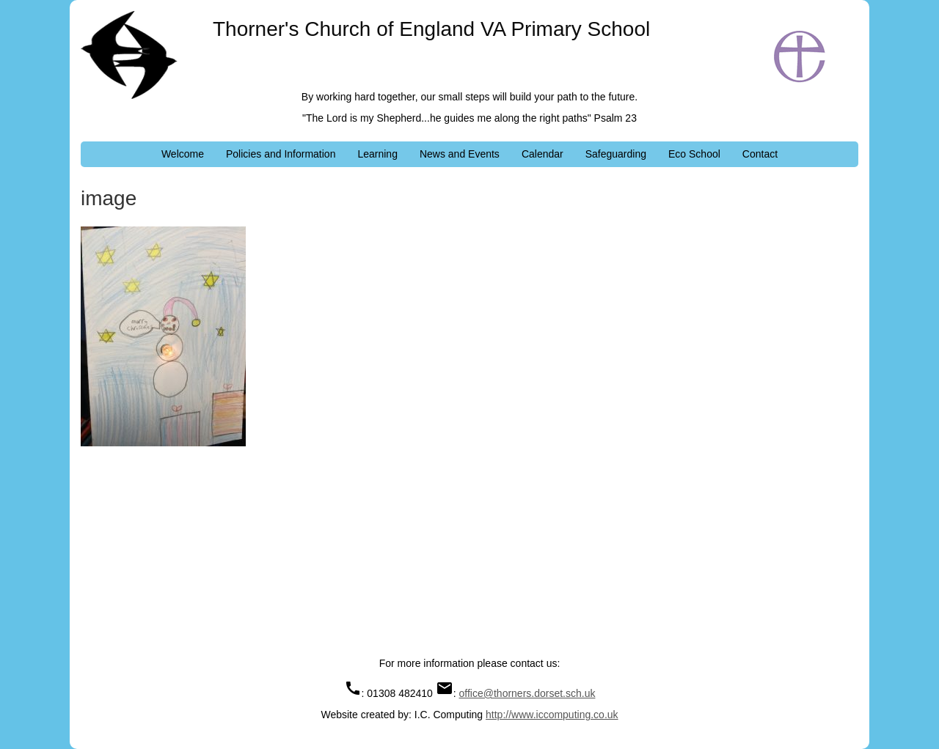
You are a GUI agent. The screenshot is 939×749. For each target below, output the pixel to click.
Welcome (182, 154)
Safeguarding (615, 154)
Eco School (694, 154)
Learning (377, 154)
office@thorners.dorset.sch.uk (527, 693)
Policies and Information (280, 154)
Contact (760, 154)
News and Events (460, 154)
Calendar (542, 154)
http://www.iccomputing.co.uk (552, 714)
